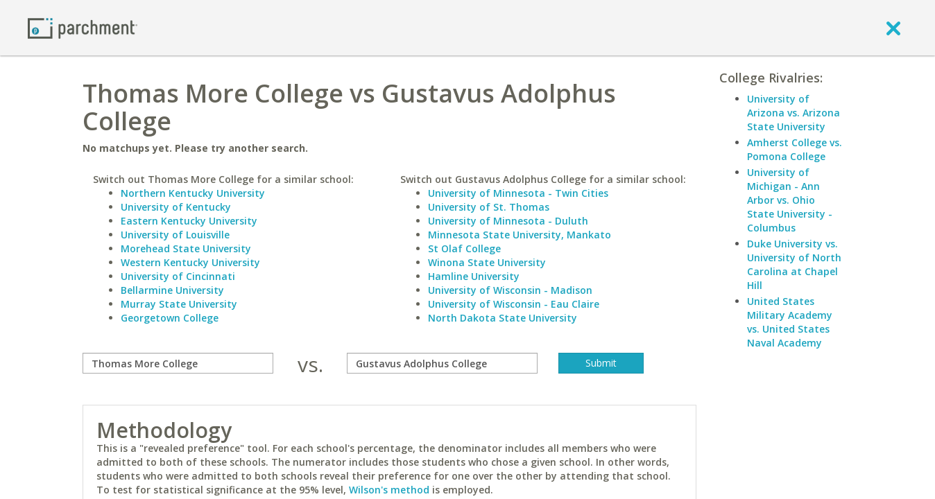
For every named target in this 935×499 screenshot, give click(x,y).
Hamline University (474, 276)
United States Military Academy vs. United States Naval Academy (789, 322)
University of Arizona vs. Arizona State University (793, 112)
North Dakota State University (502, 317)
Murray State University (179, 303)
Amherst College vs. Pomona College (794, 149)
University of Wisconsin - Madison (510, 290)
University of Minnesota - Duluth (508, 220)
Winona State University (487, 262)
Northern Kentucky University (193, 193)
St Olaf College (464, 248)
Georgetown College (169, 317)
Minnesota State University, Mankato (519, 234)
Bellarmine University (172, 290)
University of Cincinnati (178, 276)
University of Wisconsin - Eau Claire (513, 303)
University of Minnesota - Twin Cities (518, 193)
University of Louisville (175, 234)
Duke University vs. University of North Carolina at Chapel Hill (794, 264)
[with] (442, 363)
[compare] (178, 363)
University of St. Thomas (488, 206)
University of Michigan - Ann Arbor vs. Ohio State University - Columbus (789, 200)
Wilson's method (389, 489)
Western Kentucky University (190, 262)
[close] (893, 27)
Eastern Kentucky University (189, 220)
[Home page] (82, 27)
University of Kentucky (176, 206)
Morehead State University (186, 248)
